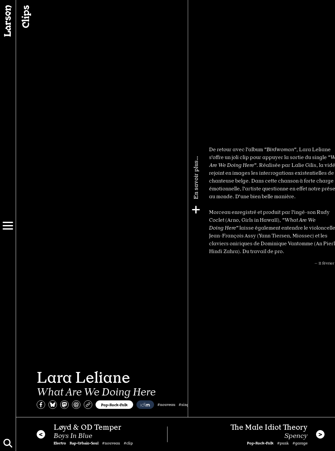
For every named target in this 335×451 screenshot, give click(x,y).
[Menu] (8, 225)
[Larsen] (8, 21)
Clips (25, 16)
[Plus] (327, 209)
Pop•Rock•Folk (114, 404)
